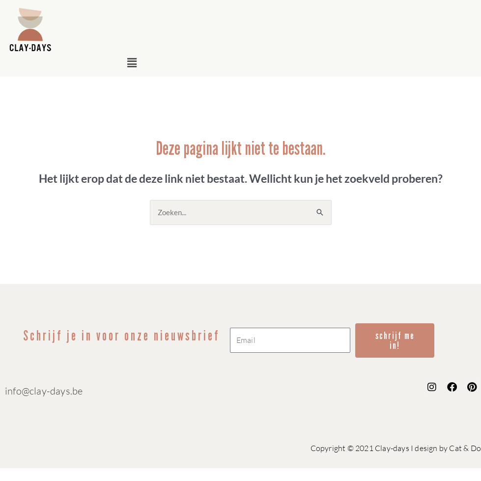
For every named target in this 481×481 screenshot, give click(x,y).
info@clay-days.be (44, 391)
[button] (299, 63)
